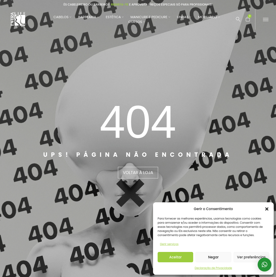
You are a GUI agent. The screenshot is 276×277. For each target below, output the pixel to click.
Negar (213, 257)
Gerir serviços (169, 244)
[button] (267, 209)
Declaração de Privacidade (213, 268)
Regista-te (119, 4)
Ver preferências (251, 257)
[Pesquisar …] (238, 19)
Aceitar (175, 257)
